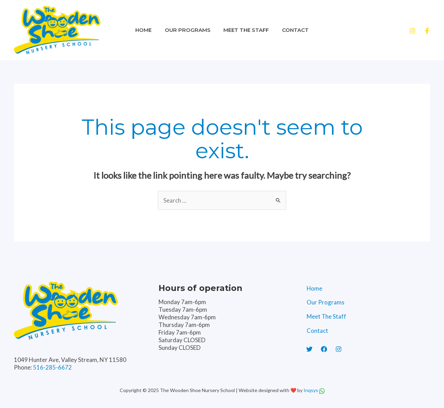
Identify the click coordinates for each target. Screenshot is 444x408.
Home (147, 30)
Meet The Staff (245, 30)
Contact (291, 30)
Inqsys (311, 390)
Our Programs (189, 30)
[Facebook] (427, 31)
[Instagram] (412, 31)
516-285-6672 (52, 367)
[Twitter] (309, 351)
